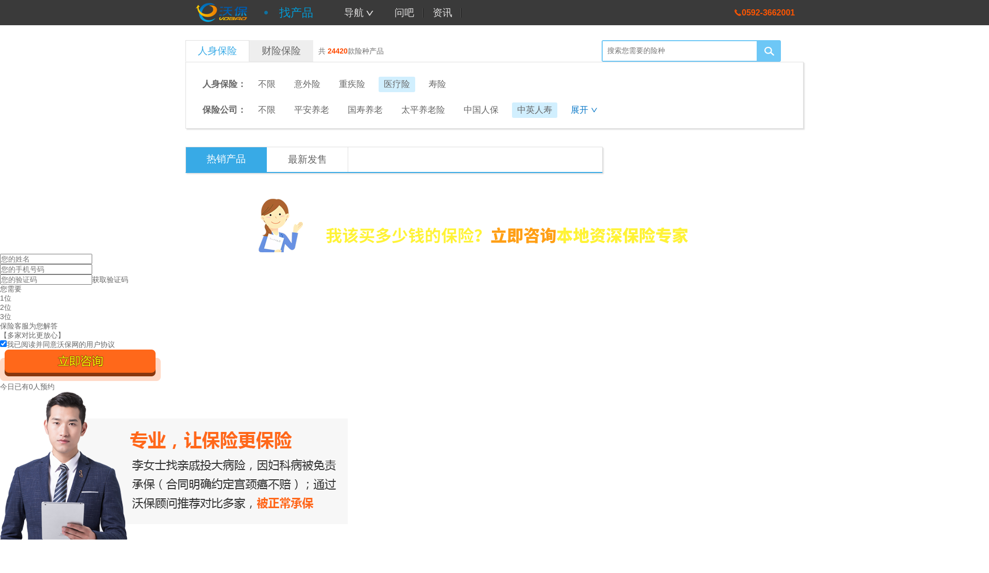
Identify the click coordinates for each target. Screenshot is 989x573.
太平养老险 (423, 110)
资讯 (442, 12)
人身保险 (217, 50)
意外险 (307, 84)
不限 (267, 84)
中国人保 (481, 110)
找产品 (296, 12)
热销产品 (226, 158)
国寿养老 (365, 110)
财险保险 (281, 50)
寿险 (437, 84)
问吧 (404, 12)
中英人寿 (534, 110)
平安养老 (311, 110)
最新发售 (307, 159)
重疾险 (352, 84)
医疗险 (397, 84)
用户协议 (100, 344)
